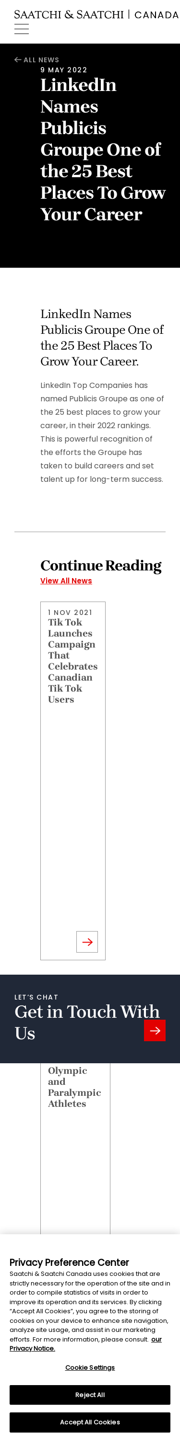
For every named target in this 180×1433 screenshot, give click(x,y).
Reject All (89, 1400)
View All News (66, 581)
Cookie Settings (90, 1372)
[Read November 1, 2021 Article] (73, 781)
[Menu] (21, 29)
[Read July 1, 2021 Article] (75, 1163)
